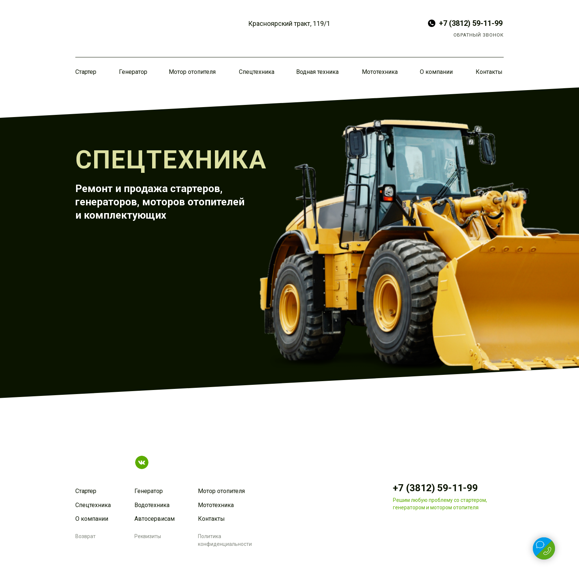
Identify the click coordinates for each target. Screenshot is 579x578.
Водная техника (317, 71)
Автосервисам (154, 518)
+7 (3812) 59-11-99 (471, 23)
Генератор (133, 71)
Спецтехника (256, 71)
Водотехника (151, 505)
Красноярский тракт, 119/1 (289, 23)
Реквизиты (147, 536)
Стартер (85, 71)
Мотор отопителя (192, 71)
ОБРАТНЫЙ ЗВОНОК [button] (478, 35)
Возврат (85, 536)
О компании (436, 71)
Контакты (489, 71)
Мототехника (380, 71)
